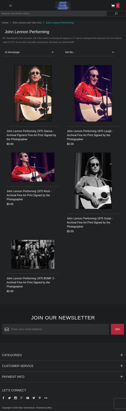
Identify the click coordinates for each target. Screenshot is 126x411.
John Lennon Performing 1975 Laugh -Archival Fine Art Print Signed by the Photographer (90, 135)
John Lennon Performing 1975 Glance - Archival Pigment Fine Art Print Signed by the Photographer (31, 135)
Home (5, 22)
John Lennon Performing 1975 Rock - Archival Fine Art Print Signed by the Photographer (29, 195)
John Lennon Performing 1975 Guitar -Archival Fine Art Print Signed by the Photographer (90, 222)
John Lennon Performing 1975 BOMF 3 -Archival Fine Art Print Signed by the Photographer (31, 282)
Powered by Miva (44, 408)
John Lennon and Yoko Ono (27, 22)
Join (117, 329)
